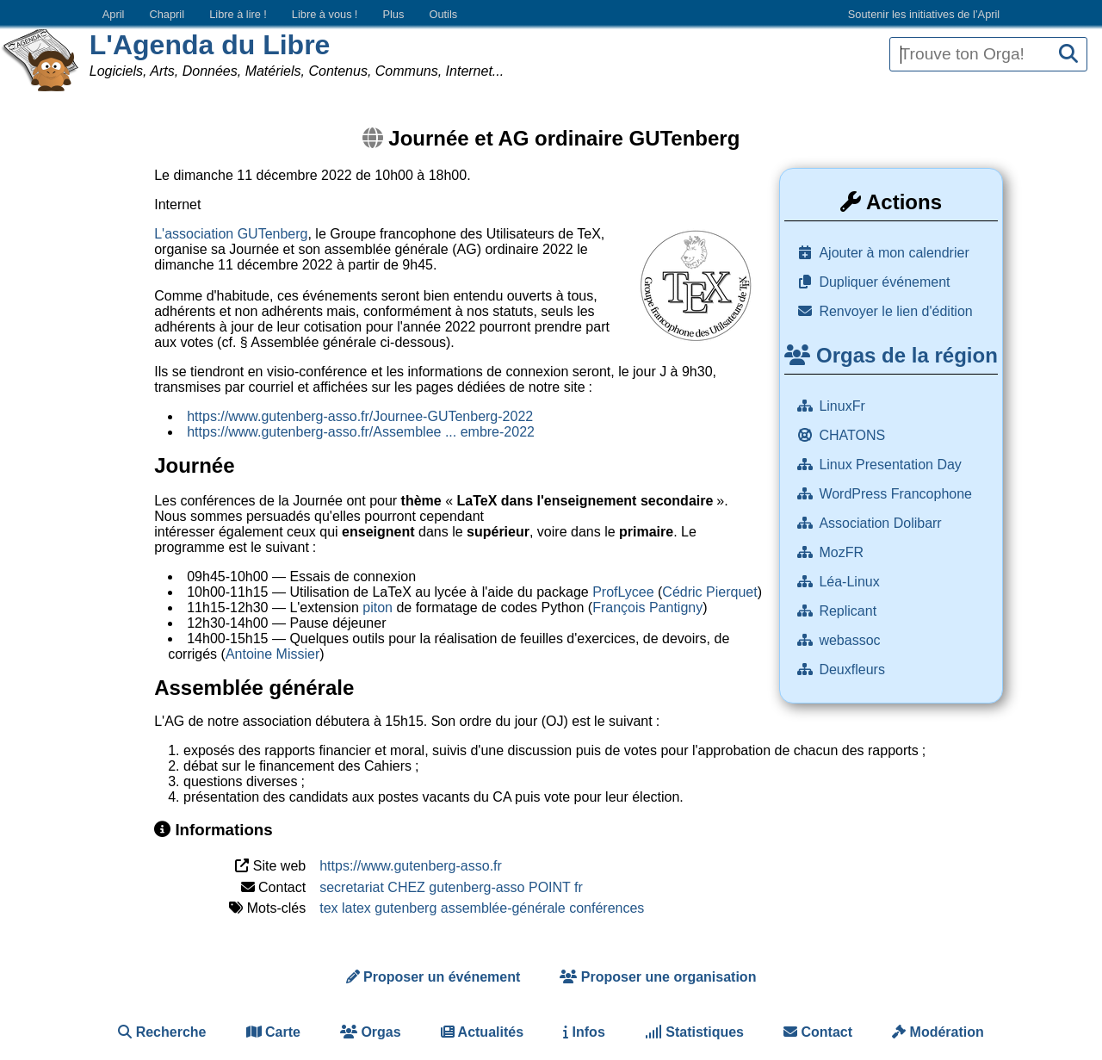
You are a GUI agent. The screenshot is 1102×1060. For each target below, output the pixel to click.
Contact (817, 1032)
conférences (606, 908)
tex (328, 908)
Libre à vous (324, 14)
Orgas (370, 1032)
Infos (584, 1032)
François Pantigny (647, 607)
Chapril (167, 14)
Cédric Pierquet (709, 592)
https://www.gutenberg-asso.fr (410, 866)
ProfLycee (622, 592)
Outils (443, 14)
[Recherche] (1068, 55)
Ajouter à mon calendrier (894, 252)
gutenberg (405, 908)
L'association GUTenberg (230, 233)
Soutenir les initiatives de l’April (924, 14)
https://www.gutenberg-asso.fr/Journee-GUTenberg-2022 (360, 416)
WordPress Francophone (897, 494)
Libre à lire (238, 14)
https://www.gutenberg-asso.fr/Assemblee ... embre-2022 (361, 432)
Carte (273, 1032)
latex (356, 908)
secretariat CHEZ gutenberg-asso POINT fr (451, 887)
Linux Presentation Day (892, 464)
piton (377, 607)
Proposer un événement (433, 977)
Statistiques (694, 1032)
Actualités (482, 1032)
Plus (393, 14)
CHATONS (853, 435)
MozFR (843, 552)
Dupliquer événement (884, 282)
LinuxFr (844, 406)
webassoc (851, 640)
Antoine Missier (272, 654)
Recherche (162, 1032)
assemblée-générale (503, 908)
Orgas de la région (890, 355)
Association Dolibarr (882, 523)
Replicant (849, 611)
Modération (938, 1032)
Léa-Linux (851, 581)
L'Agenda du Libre (210, 44)
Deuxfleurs (853, 669)
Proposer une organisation (658, 977)
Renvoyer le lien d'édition (895, 311)
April (113, 14)
